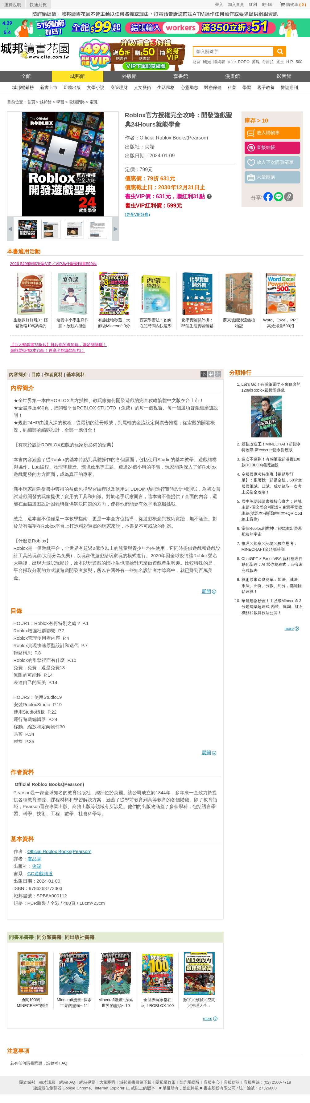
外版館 (129, 76)
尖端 (150, 146)
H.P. (290, 62)
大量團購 (107, 1082)
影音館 (284, 76)
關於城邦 (27, 1082)
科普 (232, 87)
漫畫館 (232, 76)
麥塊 (256, 62)
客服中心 (212, 1082)
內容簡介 (18, 374)
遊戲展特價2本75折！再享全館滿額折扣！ (47, 350)
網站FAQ (67, 1082)
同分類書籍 (49, 937)
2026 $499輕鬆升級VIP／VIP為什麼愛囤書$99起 (53, 263)
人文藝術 (142, 87)
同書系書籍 (21, 937)
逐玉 (280, 62)
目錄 (35, 374)
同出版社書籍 (79, 937)
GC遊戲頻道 (40, 873)
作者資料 (53, 374)
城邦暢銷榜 (23, 87)
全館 (26, 76)
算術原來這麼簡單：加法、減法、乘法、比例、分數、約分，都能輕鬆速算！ (272, 585)
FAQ (63, 1063)
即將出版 (72, 87)
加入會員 (236, 4)
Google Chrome (76, 1088)
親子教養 (266, 87)
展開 (209, 591)
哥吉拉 (268, 62)
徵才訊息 (47, 1082)
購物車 (296, 4)
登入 (219, 4)
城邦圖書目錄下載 (135, 1082)
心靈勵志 (189, 87)
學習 (246, 87)
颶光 (207, 62)
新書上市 (48, 87)
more (292, 628)
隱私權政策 (165, 1082)
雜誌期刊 (289, 87)
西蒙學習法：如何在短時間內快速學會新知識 (156, 326)
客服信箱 (232, 1082)
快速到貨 (38, 4)
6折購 (267, 4)
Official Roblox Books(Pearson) (174, 137)
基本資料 (75, 374)
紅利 (253, 4)
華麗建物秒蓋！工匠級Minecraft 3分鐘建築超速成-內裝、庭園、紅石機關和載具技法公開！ (272, 606)
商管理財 (119, 87)
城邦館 (77, 76)
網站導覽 (87, 1082)
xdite (231, 62)
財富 (197, 62)
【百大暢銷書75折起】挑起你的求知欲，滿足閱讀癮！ (58, 344)
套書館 (180, 76)
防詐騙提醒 (190, 1082)
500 (299, 62)
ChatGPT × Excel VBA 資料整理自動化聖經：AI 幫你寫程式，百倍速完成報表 (272, 564)
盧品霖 (34, 858)
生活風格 (166, 87)
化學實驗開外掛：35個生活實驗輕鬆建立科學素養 (197, 326)
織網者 (219, 62)
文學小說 (95, 87)
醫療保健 (212, 87)
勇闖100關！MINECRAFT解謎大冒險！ (32, 1005)
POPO (244, 62)
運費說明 (12, 4)
